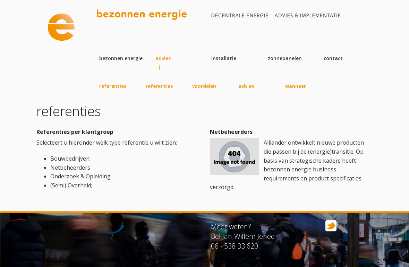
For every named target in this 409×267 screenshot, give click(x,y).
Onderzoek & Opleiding (80, 176)
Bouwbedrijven (70, 158)
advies (163, 59)
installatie (223, 59)
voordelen (204, 86)
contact (333, 59)
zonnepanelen (284, 59)
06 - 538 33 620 (234, 246)
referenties (112, 86)
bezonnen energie (121, 59)
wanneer (295, 86)
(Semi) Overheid (70, 185)
